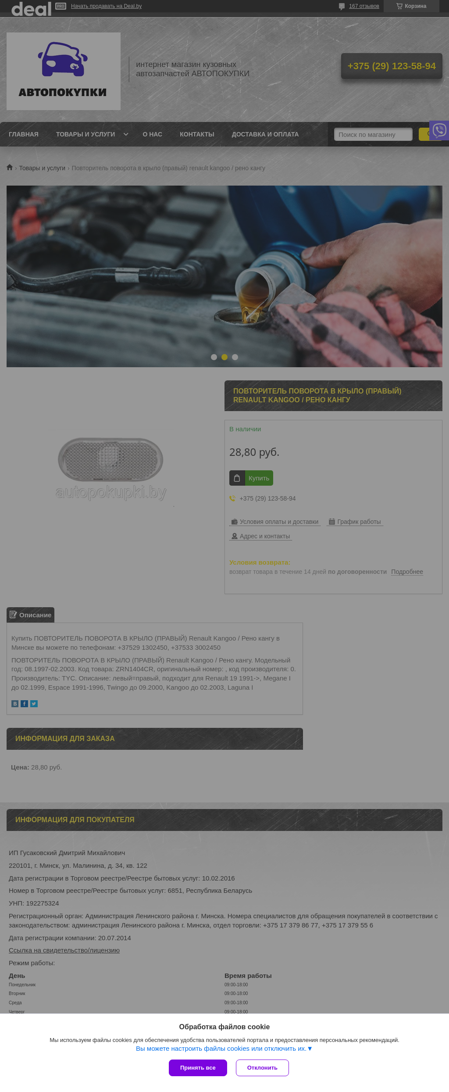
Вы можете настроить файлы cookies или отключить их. (221, 1048)
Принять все (198, 1067)
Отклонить (262, 1067)
